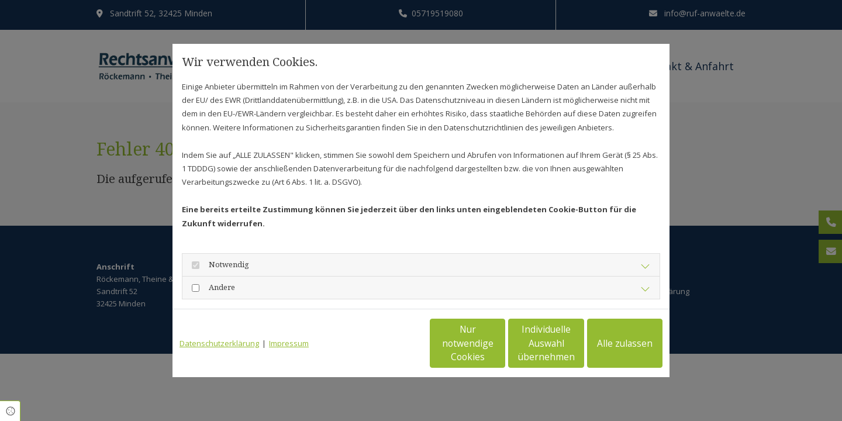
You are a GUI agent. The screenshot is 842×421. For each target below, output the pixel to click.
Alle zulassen (608, 343)
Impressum (289, 343)
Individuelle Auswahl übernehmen (497, 343)
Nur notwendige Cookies (386, 343)
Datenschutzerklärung (219, 343)
